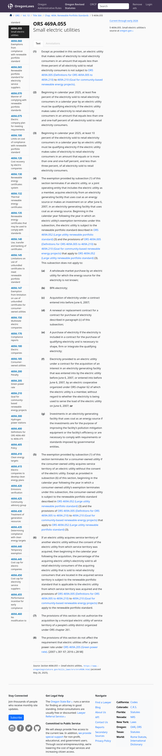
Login (149, 4)
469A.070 (18, 102)
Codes (134, 702)
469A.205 (17, 384)
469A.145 (18, 268)
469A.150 (16, 322)
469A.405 (16, 446)
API (97, 717)
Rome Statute (138, 737)
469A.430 (17, 516)
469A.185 (18, 362)
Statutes (135, 712)
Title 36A (37, 15)
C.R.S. (133, 707)
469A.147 (18, 299)
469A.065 (17, 77)
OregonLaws (24, 6)
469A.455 (17, 601)
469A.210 (19, 402)
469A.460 (18, 622)
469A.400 (18, 433)
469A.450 (17, 581)
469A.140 (18, 244)
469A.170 (17, 337)
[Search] (113, 6)
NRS (132, 717)
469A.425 (18, 502)
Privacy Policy (103, 741)
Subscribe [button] (16, 717)
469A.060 (18, 51)
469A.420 (16, 489)
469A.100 (18, 144)
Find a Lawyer (103, 702)
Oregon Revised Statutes (74, 6)
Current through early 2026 (124, 20)
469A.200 (16, 373)
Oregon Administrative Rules (50, 6)
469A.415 (18, 473)
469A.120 (18, 163)
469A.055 (17, 32)
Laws (133, 722)
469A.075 (18, 122)
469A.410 (17, 457)
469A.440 (16, 550)
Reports (99, 727)
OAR (132, 727)
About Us (100, 712)
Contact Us (101, 722)
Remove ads (137, 6)
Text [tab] (38, 43)
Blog (98, 707)
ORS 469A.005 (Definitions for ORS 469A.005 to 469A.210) (67, 74)
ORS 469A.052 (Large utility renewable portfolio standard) (70, 234)
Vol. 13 (26, 15)
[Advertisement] (130, 58)
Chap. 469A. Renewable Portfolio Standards (67, 15)
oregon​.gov (126, 30)
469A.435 (18, 533)
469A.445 (17, 564)
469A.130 (16, 180)
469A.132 (16, 200)
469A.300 (18, 419)
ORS (17, 15)
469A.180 (16, 349)
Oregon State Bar (61, 701)
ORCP (93, 4)
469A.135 (19, 223)
